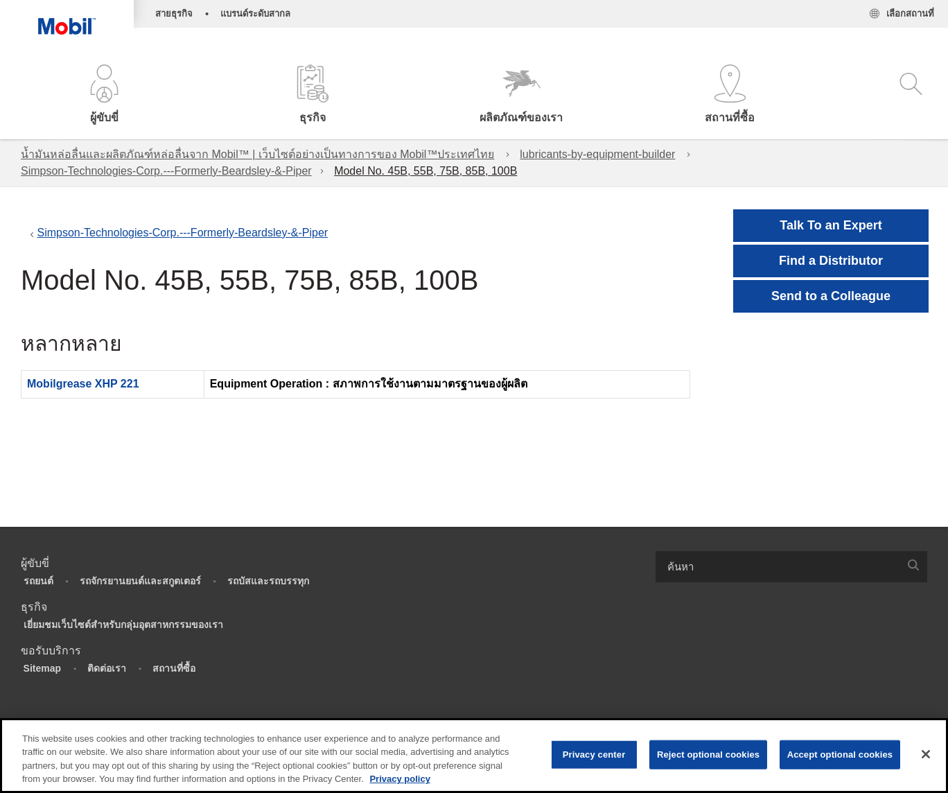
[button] (104, 95)
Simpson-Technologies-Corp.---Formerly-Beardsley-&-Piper (166, 171)
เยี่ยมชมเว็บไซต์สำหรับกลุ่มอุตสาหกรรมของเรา (123, 624)
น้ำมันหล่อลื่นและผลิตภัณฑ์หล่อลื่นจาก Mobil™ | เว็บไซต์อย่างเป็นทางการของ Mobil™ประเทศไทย (257, 154)
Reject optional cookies (708, 754)
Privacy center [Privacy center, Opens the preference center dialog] (594, 754)
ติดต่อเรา (106, 668)
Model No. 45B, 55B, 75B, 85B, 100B (425, 171)
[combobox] (791, 566)
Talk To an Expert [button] (830, 225)
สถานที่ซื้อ (173, 668)
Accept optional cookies (840, 754)
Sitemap (42, 668)
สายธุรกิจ (174, 13)
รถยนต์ (38, 580)
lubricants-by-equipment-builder (597, 154)
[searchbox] (777, 566)
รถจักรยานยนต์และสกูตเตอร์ (140, 580)
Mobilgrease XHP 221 (83, 384)
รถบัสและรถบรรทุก (268, 580)
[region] (474, 755)
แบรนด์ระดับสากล (255, 13)
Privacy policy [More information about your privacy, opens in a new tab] (399, 779)
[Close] (926, 754)
